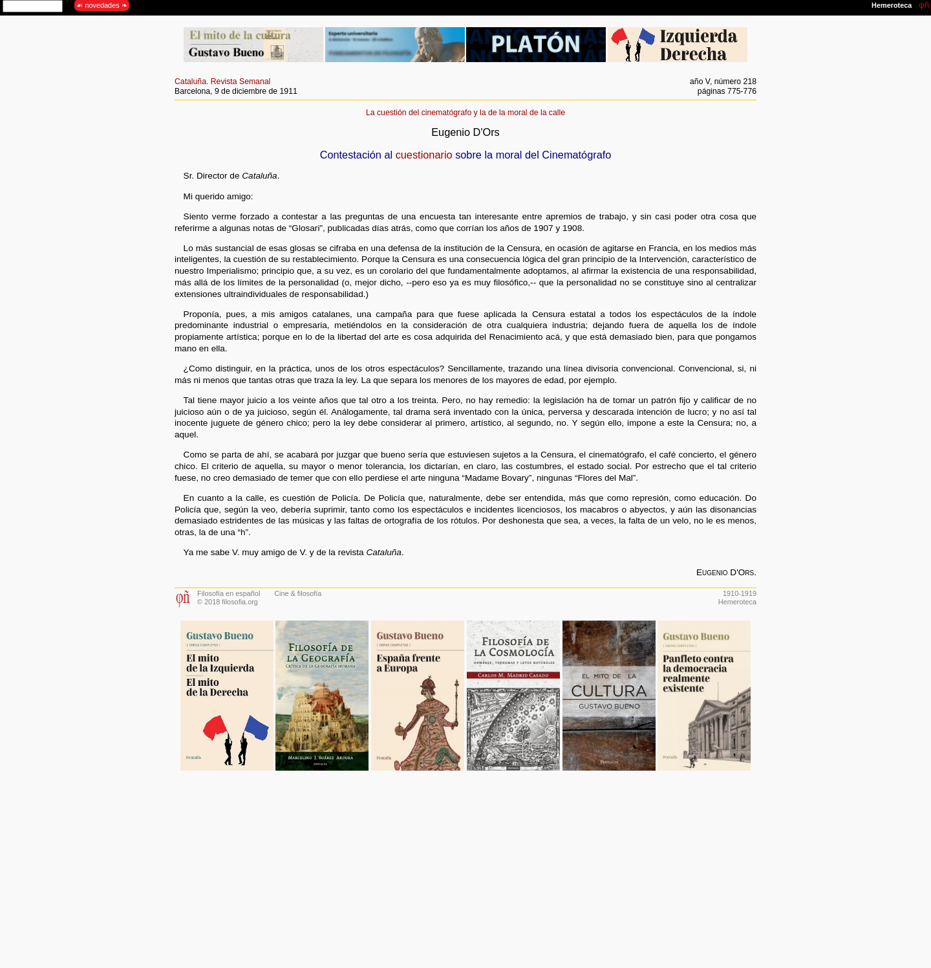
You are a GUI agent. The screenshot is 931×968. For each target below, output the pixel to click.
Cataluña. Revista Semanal (222, 81)
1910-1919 (739, 593)
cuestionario (424, 154)
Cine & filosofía (297, 593)
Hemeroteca (737, 602)
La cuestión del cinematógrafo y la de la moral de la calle (465, 112)
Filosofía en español (228, 593)
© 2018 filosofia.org (227, 602)
